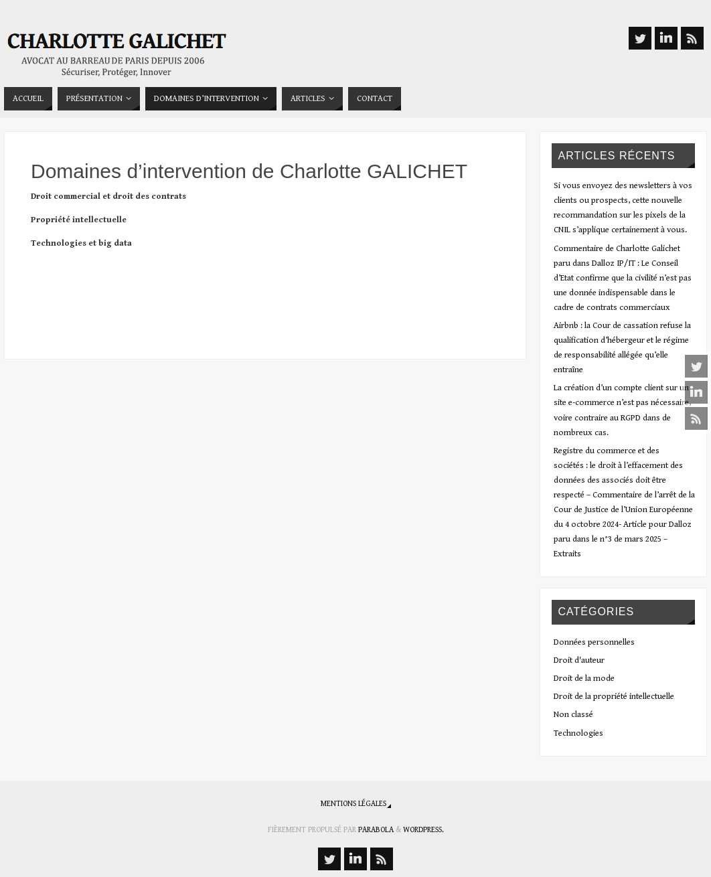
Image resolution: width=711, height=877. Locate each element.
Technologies (578, 733)
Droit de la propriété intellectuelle (614, 697)
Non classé (573, 715)
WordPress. (423, 829)
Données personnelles (594, 642)
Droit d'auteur (579, 660)
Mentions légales (353, 803)
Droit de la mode (584, 678)
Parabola (376, 829)
